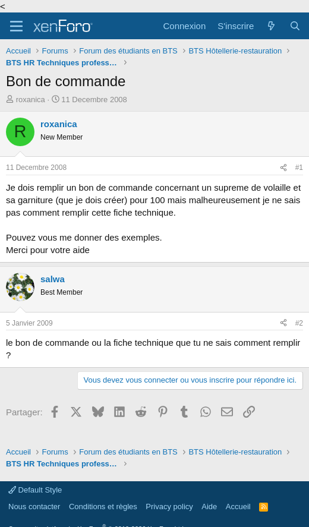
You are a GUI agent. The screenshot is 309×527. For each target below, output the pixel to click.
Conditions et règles (103, 506)
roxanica (30, 99)
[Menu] (16, 26)
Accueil (238, 506)
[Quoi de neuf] (271, 26)
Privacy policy (169, 506)
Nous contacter (34, 506)
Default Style (35, 489)
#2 (299, 323)
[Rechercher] (295, 26)
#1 (299, 167)
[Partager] (283, 168)
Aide (209, 506)
